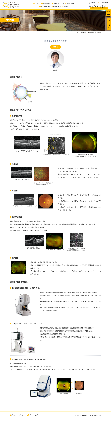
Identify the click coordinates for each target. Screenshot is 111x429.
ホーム (77, 32)
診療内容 (83, 32)
